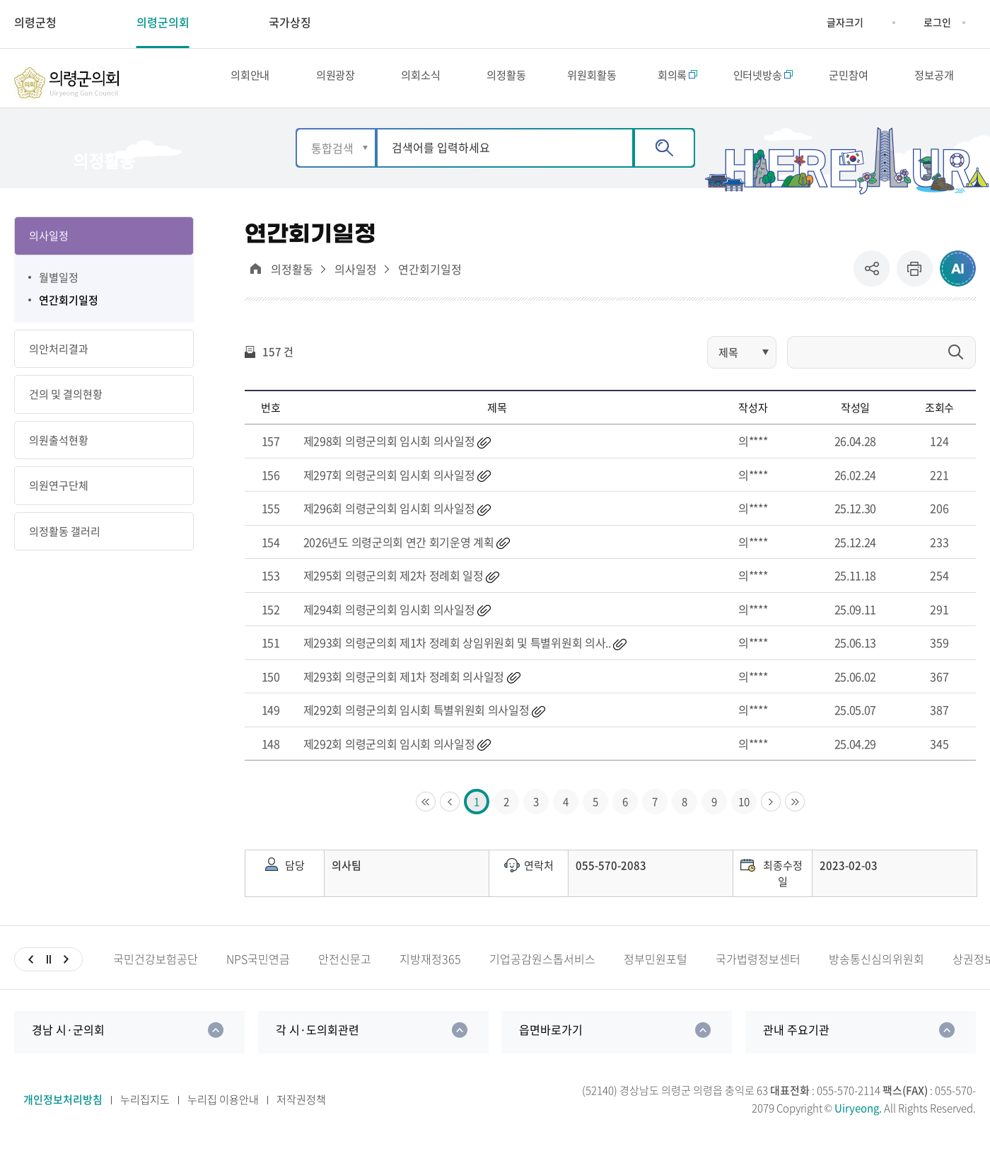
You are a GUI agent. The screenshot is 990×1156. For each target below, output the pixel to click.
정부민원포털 (655, 969)
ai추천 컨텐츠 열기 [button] (958, 278)
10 (744, 812)
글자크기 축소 (874, 23)
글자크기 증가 (816, 23)
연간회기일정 (430, 279)
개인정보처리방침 (63, 1109)
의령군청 (35, 21)
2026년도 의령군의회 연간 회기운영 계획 (398, 551)
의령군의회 (163, 21)
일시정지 (48, 970)
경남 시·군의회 (68, 1039)
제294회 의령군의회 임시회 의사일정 (389, 619)
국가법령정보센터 (758, 969)
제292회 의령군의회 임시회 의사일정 (389, 753)
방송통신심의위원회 (876, 969)
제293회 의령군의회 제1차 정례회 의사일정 (403, 686)
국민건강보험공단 (155, 969)
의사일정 (355, 279)
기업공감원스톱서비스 (542, 969)
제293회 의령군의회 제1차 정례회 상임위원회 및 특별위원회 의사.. (457, 653)
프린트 (915, 278)
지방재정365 (430, 969)
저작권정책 (301, 1109)
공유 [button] (875, 278)
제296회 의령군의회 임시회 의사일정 (389, 518)
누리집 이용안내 (223, 1109)
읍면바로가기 (551, 1039)
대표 (255, 278)
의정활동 (292, 279)
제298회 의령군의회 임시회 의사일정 (389, 451)
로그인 (937, 22)
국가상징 (290, 21)
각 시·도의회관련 (317, 1039)
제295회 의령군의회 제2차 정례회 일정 (393, 585)
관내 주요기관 (796, 1039)
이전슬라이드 (31, 970)
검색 (664, 158)
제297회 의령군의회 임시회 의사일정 (389, 484)
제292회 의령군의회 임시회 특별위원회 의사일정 (416, 720)
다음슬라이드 (66, 970)
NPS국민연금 (258, 969)
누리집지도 (145, 1109)
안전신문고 (344, 969)
